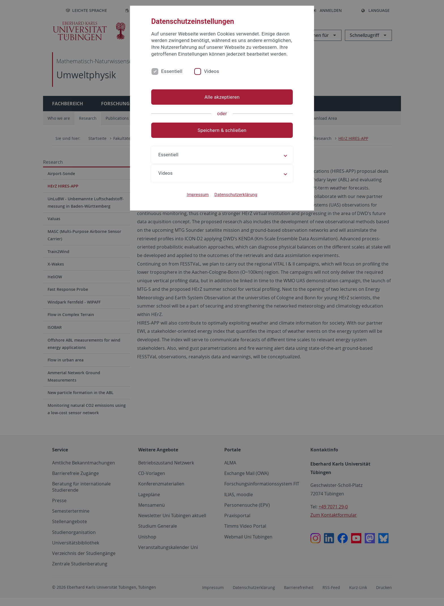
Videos (211, 71)
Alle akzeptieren (222, 97)
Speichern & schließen (222, 130)
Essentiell (171, 71)
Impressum (198, 194)
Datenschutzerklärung (235, 194)
